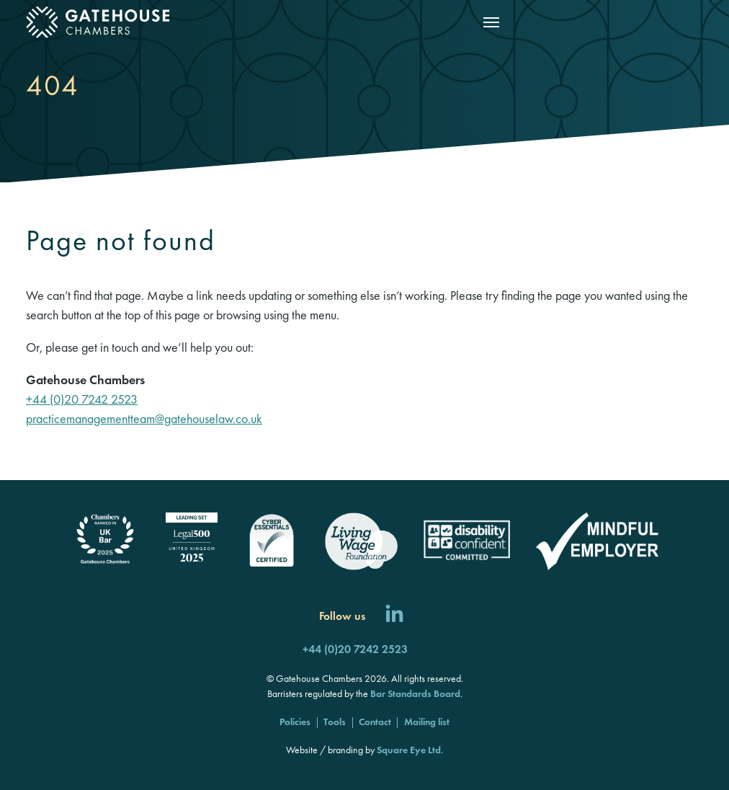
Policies (294, 721)
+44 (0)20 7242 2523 (82, 399)
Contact (375, 721)
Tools (334, 721)
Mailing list (427, 721)
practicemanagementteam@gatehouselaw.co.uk (144, 418)
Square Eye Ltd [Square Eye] (409, 749)
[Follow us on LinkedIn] (394, 616)
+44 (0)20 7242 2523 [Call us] (355, 649)
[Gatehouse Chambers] (98, 22)
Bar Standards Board (415, 693)
